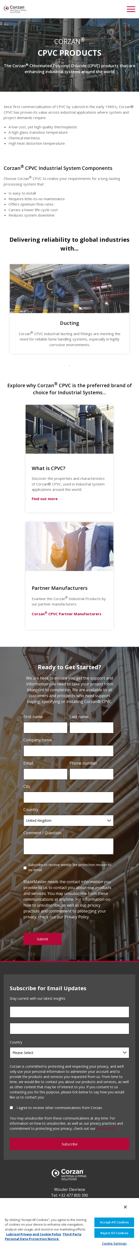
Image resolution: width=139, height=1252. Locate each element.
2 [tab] (69, 365)
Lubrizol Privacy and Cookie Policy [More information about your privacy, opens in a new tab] (33, 1234)
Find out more (45, 498)
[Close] (125, 1207)
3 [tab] (76, 365)
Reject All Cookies (114, 1233)
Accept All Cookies (114, 1222)
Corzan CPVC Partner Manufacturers (66, 613)
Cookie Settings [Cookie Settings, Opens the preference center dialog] (114, 1243)
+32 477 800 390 (73, 1195)
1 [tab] (62, 365)
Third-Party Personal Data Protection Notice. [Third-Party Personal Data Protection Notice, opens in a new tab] (43, 1236)
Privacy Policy (107, 1128)
